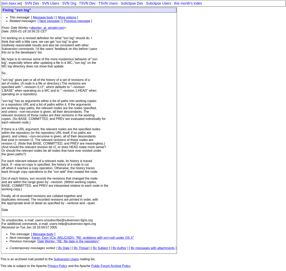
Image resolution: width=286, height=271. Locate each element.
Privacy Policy (57, 266)
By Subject (100, 248)
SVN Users (50, 3)
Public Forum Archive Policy (110, 266)
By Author (119, 248)
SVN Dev (32, 3)
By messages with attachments (153, 248)
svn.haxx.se (11, 3)
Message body (43, 17)
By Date (64, 248)
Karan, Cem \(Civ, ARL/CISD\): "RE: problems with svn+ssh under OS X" (83, 237)
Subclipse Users (158, 3)
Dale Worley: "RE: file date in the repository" (69, 241)
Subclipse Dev (132, 3)
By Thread (81, 248)
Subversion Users (66, 259)
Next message (49, 21)
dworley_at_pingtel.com (47, 27)
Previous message (77, 21)
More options (67, 17)
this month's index (188, 3)
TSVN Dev (87, 3)
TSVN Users (108, 3)
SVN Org (69, 3)
